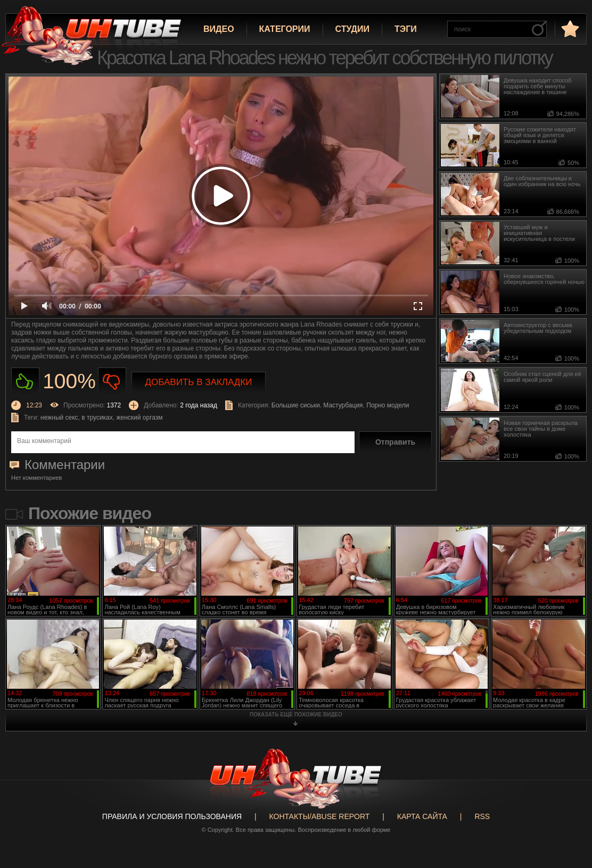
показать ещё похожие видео (296, 714)
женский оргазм (139, 417)
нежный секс (59, 417)
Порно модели (387, 405)
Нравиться (25, 382)
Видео (218, 29)
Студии (352, 29)
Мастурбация (343, 405)
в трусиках (97, 417)
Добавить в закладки (198, 382)
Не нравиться (112, 382)
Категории (284, 29)
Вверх (568, 818)
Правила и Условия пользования (172, 816)
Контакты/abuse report (319, 816)
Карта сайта (422, 816)
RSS (482, 816)
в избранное (569, 28)
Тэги (405, 29)
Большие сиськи (296, 405)
